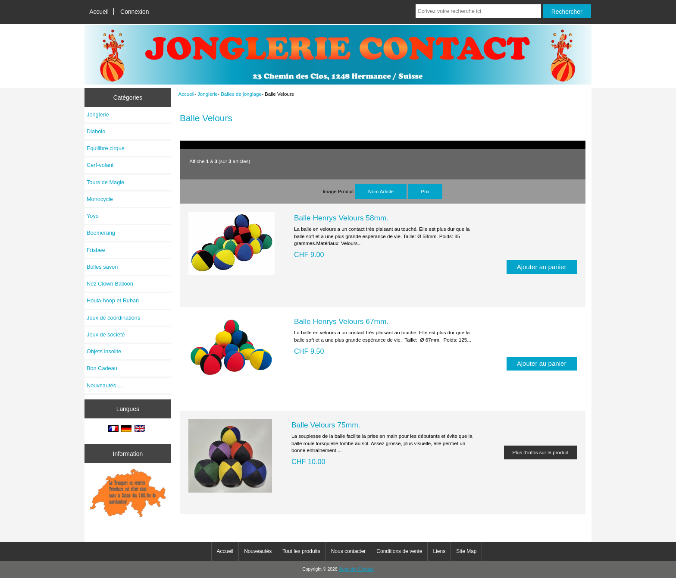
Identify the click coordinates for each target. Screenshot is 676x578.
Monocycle (100, 199)
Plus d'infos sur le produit (540, 452)
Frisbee (96, 250)
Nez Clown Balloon (110, 283)
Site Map (466, 551)
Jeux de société (106, 334)
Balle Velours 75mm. (325, 425)
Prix (425, 191)
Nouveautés (258, 551)
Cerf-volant (100, 165)
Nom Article (381, 191)
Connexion (134, 11)
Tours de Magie (105, 182)
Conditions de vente (399, 551)
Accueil (99, 11)
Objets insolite (104, 351)
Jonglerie (207, 94)
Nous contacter (348, 551)
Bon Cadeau (102, 368)
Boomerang (101, 232)
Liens (439, 551)
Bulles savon (102, 267)
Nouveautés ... (104, 385)
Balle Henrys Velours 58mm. (341, 218)
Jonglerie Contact (356, 569)
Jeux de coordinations (113, 317)
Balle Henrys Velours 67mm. (341, 321)
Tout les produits (301, 551)
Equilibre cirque (106, 148)
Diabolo (96, 131)
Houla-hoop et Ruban (113, 300)
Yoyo (93, 216)
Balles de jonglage (241, 94)
